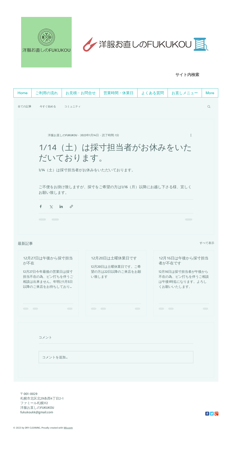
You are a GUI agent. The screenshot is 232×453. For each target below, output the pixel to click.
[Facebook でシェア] (41, 206)
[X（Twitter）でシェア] (51, 206)
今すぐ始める (48, 106)
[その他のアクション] (190, 134)
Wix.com (68, 427)
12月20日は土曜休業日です (114, 258)
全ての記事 (24, 106)
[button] (209, 106)
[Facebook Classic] (207, 414)
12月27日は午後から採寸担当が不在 (48, 260)
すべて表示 (207, 243)
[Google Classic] (216, 414)
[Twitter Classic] (212, 414)
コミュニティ (72, 106)
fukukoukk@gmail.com (36, 412)
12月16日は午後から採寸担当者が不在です (183, 260)
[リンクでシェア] (71, 206)
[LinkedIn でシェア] (61, 206)
